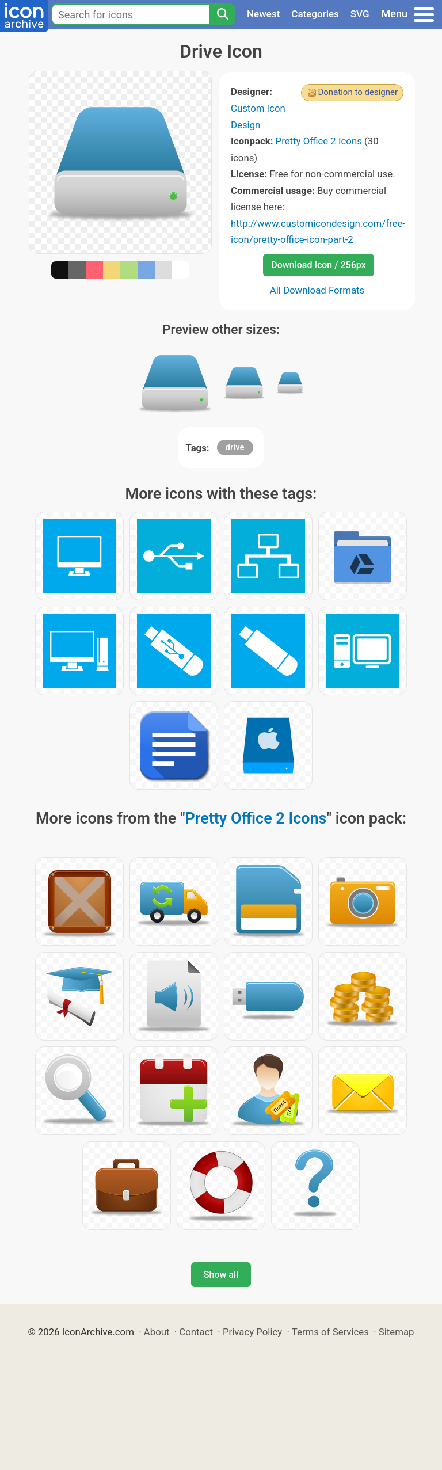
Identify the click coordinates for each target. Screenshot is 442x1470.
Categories (315, 14)
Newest (263, 14)
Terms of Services (330, 1332)
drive (235, 447)
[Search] (222, 14)
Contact (196, 1332)
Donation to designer (358, 92)
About (157, 1332)
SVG (359, 14)
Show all (221, 1274)
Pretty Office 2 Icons (319, 141)
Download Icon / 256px (318, 265)
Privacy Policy (252, 1332)
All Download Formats (317, 290)
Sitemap (396, 1332)
